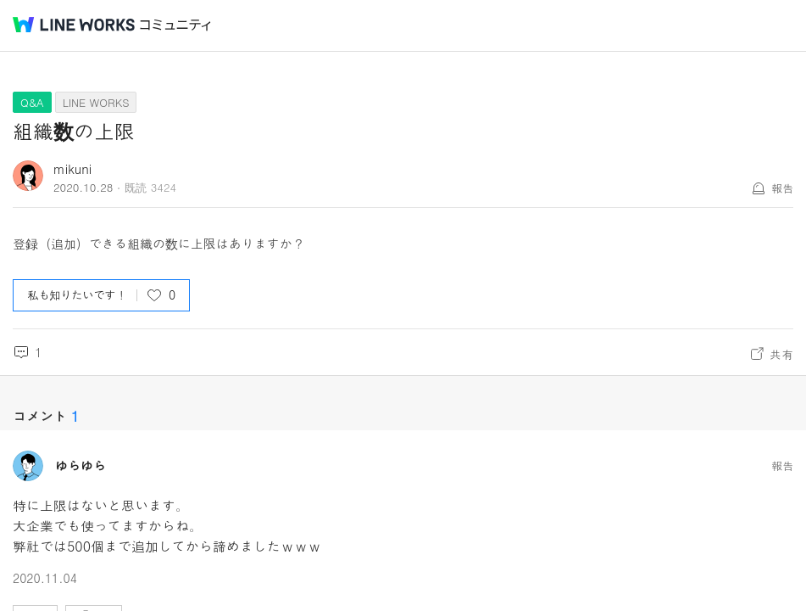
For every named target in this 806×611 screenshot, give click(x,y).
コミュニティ (175, 25)
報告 (782, 188)
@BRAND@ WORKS (74, 24)
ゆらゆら (80, 465)
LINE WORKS (96, 102)
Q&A (32, 102)
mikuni (72, 168)
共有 (781, 353)
